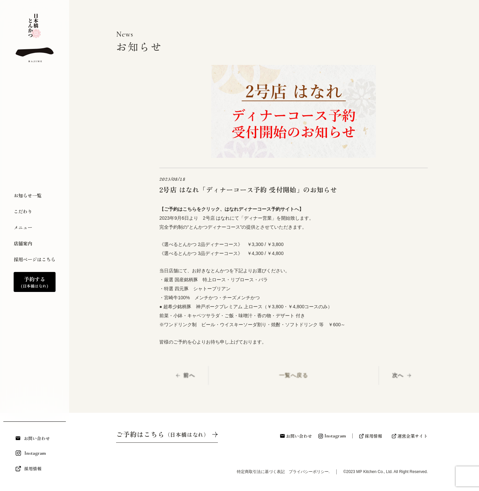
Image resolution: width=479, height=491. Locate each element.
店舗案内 (23, 243)
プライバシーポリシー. (309, 471)
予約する (34, 282)
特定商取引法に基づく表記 (265, 471)
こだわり (23, 211)
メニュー (23, 227)
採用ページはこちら (35, 259)
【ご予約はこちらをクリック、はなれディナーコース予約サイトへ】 (231, 209)
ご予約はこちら (162, 434)
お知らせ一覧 (28, 195)
